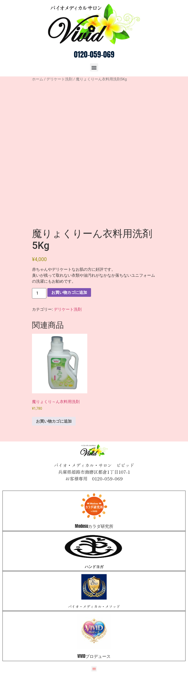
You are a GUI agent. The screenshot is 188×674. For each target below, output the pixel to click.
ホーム (37, 79)
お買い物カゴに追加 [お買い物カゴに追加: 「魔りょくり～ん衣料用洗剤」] (54, 421)
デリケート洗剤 (59, 79)
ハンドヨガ (94, 566)
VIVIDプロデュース (94, 656)
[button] (94, 67)
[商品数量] (39, 293)
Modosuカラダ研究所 (94, 526)
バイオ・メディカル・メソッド (94, 606)
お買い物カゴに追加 (69, 292)
